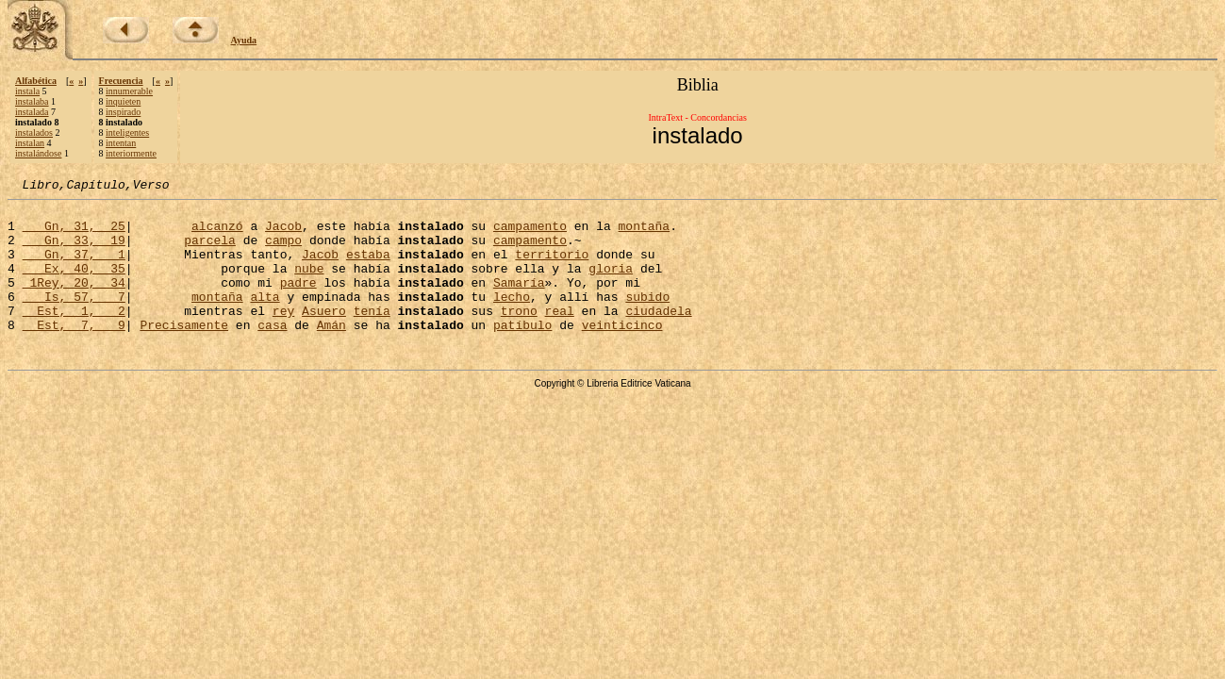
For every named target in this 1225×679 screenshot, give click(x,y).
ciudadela (658, 335)
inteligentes (127, 132)
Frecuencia (121, 80)
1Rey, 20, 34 (74, 301)
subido (647, 318)
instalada (32, 112)
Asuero (324, 335)
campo (283, 250)
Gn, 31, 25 (74, 233)
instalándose (38, 153)
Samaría (519, 301)
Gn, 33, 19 (74, 250)
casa (272, 352)
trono (519, 335)
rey (283, 335)
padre (298, 301)
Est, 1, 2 (74, 335)
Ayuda (244, 40)
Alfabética (36, 80)
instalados (34, 132)
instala (27, 91)
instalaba (32, 101)
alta (264, 318)
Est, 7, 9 (74, 352)
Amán (331, 352)
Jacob (283, 233)
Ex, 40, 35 (74, 284)
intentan (121, 143)
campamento (530, 233)
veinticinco (621, 352)
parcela (210, 250)
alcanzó (217, 233)
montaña (644, 233)
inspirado (123, 112)
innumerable (129, 91)
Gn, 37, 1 (74, 267)
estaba (368, 267)
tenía (372, 335)
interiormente (131, 153)
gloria (610, 284)
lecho (511, 318)
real (559, 335)
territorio (551, 267)
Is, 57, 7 (74, 318)
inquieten (123, 101)
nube (308, 284)
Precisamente (184, 352)
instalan (29, 143)
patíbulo (522, 352)
